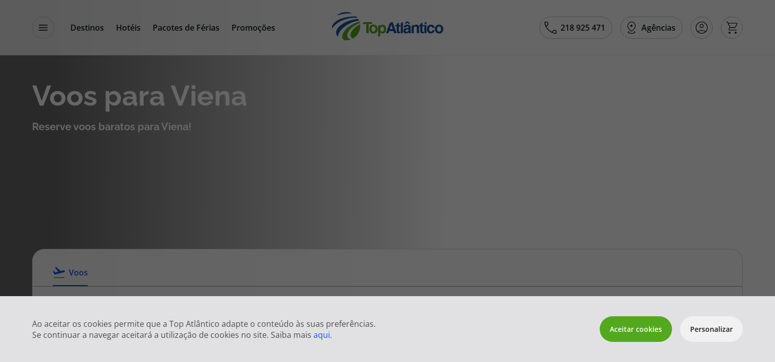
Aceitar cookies (636, 329)
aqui (321, 334)
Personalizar (711, 329)
